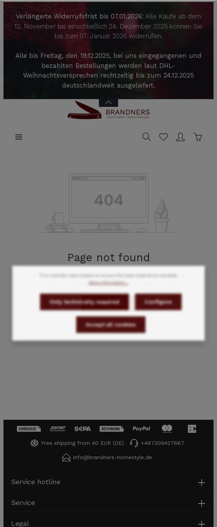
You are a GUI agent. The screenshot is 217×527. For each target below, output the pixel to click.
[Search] (146, 137)
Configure (158, 312)
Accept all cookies (111, 335)
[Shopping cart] (198, 137)
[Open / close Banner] (108, 98)
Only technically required (84, 312)
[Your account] (180, 137)
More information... (108, 293)
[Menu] (19, 137)
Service (23, 502)
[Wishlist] (163, 137)
